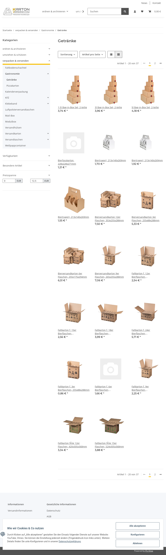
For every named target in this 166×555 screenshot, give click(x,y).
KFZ (7, 97)
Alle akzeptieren (137, 526)
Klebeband (11, 103)
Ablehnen (137, 543)
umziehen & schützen (14, 54)
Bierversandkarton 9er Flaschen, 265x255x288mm (109, 275)
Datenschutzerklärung (86, 542)
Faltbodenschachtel (15, 67)
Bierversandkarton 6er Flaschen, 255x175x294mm (72, 275)
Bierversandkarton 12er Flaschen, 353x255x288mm (109, 218)
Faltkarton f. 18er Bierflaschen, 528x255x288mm (104, 332)
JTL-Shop (149, 551)
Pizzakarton (12, 85)
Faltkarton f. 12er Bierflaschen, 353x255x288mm (141, 275)
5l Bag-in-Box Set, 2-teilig (145, 107)
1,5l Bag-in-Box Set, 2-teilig (72, 107)
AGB (49, 516)
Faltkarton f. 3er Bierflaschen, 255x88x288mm (73, 388)
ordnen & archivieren (14, 48)
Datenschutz (53, 510)
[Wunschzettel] (142, 11)
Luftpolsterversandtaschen (19, 109)
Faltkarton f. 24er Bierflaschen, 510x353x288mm (141, 332)
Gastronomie (12, 73)
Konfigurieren (137, 535)
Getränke (11, 79)
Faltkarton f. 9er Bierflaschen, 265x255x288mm (141, 388)
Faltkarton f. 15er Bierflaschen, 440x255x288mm (67, 332)
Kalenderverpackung (16, 91)
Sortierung (66, 54)
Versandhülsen (13, 127)
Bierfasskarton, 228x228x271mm (67, 162)
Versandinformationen (20, 510)
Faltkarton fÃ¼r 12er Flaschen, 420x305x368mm (72, 445)
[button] (134, 11)
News (144, 3)
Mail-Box (10, 115)
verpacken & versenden (16, 60)
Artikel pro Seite (91, 54)
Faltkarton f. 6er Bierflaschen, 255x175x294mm (104, 388)
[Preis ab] (9, 181)
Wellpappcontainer (15, 145)
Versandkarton (13, 133)
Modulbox (10, 121)
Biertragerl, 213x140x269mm (110, 160)
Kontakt (157, 3)
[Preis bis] (36, 181)
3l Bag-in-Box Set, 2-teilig (108, 107)
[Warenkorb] (154, 11)
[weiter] (160, 63)
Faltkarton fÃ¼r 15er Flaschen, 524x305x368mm (109, 445)
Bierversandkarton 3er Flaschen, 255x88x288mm (145, 218)
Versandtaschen (14, 139)
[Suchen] (104, 11)
